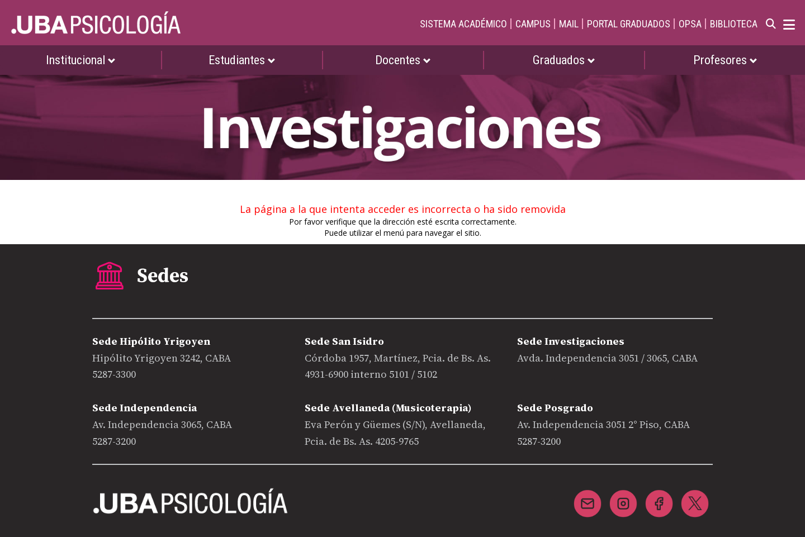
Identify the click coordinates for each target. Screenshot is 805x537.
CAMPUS (533, 24)
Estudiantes (242, 60)
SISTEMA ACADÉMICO (463, 24)
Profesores (725, 60)
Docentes (403, 60)
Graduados (564, 60)
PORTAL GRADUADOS (628, 24)
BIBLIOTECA (733, 24)
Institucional (81, 60)
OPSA (690, 24)
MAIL (569, 24)
